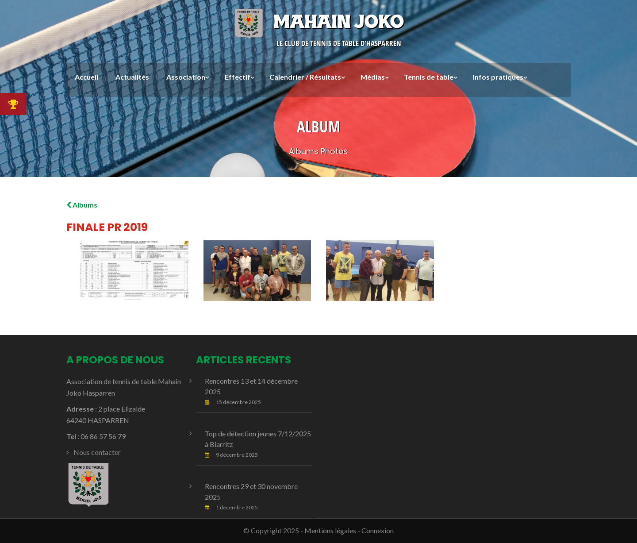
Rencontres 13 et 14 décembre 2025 (251, 386)
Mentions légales (330, 530)
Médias (373, 77)
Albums (81, 204)
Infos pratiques (498, 77)
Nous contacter (97, 452)
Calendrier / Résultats (305, 77)
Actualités (132, 77)
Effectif (237, 77)
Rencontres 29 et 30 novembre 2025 (251, 491)
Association (185, 77)
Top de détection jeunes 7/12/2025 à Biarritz (258, 438)
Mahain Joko (318, 21)
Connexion (377, 530)
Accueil (86, 77)
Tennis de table (428, 77)
